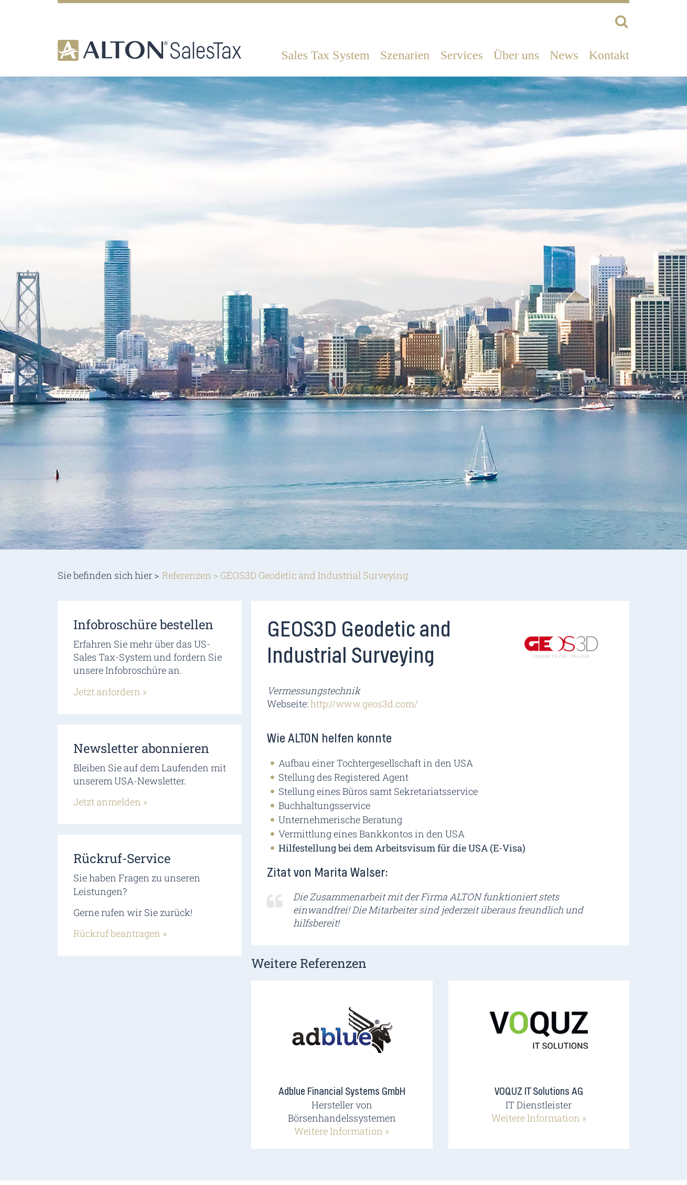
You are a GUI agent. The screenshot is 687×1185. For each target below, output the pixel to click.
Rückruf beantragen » (120, 933)
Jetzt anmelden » (110, 801)
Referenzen (186, 575)
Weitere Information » (341, 1131)
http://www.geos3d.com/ (364, 703)
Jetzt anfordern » (110, 691)
